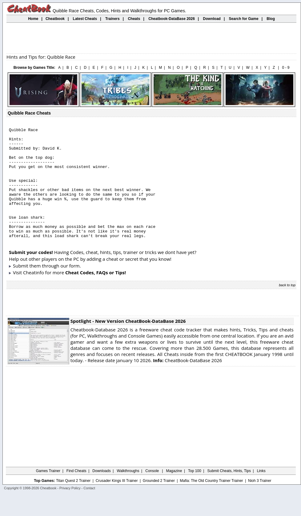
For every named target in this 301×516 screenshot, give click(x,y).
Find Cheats (76, 493)
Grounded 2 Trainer (159, 503)
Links (261, 493)
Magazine (174, 493)
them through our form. (55, 288)
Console (152, 493)
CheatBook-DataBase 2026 (187, 382)
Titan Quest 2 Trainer (73, 503)
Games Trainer (48, 493)
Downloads (101, 493)
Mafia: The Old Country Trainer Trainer (211, 503)
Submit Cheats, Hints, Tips (229, 493)
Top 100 (194, 493)
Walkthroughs (128, 493)
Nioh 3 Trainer (259, 503)
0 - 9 (285, 67)
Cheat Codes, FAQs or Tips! (95, 294)
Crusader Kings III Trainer (117, 503)
